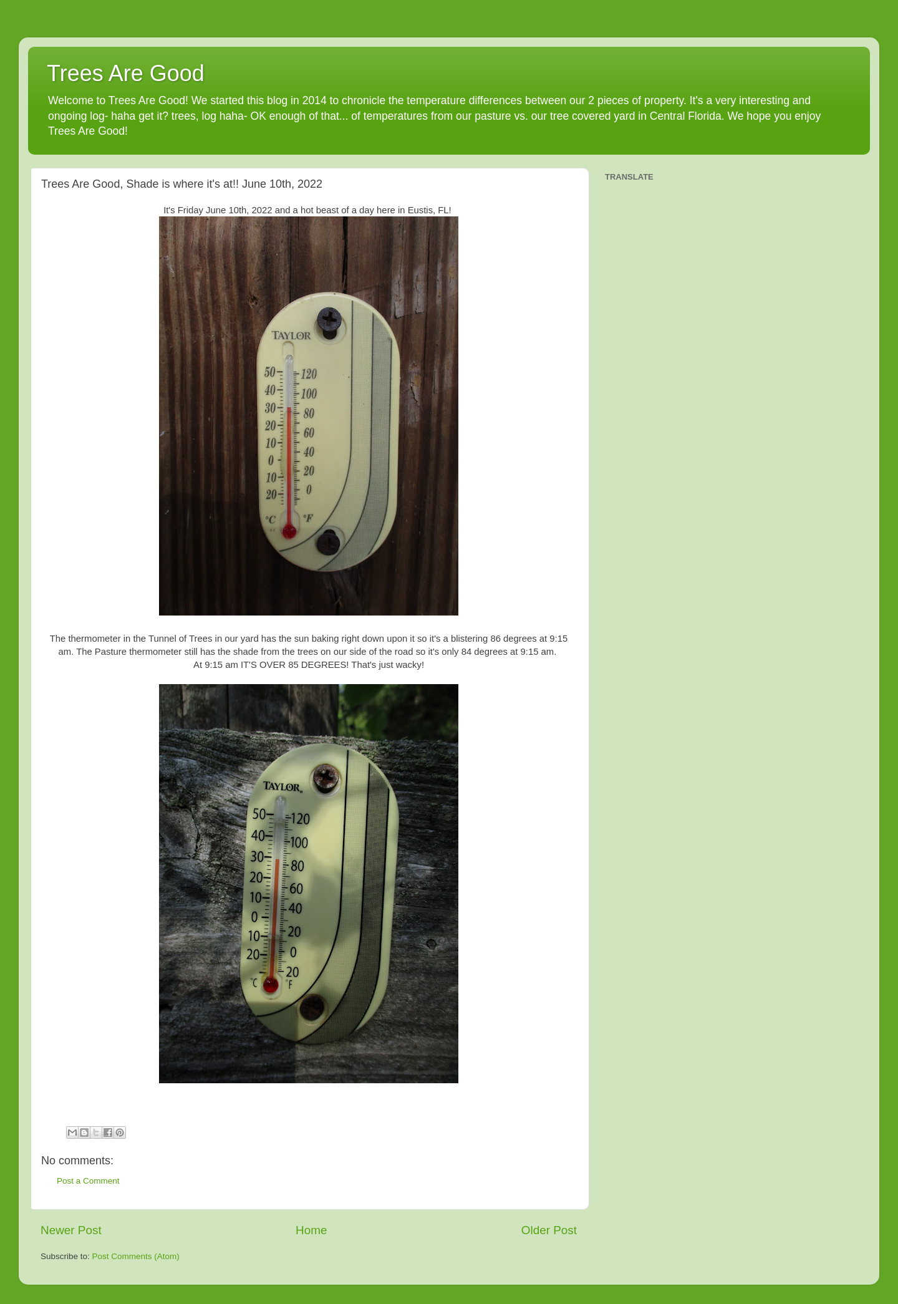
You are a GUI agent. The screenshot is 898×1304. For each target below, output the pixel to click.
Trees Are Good (126, 73)
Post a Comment (88, 1181)
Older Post (549, 1230)
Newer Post (71, 1230)
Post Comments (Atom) (136, 1256)
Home (311, 1230)
